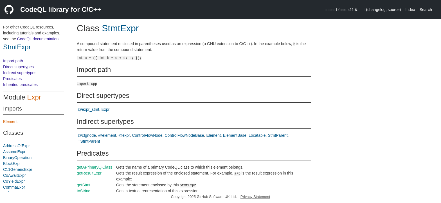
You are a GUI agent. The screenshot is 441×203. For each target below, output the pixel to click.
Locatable (257, 135)
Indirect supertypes (19, 72)
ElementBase (234, 135)
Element (10, 121)
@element (107, 135)
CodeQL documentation (37, 39)
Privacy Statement (255, 197)
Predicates (12, 78)
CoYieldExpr (14, 181)
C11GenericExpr (17, 169)
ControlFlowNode (147, 135)
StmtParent (278, 135)
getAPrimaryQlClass (94, 167)
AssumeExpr (14, 151)
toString (83, 191)
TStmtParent (89, 141)
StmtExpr (17, 47)
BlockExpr (12, 163)
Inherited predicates (20, 84)
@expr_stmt (88, 109)
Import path (13, 61)
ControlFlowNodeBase (184, 135)
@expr (124, 135)
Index (410, 9)
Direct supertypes (18, 67)
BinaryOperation (17, 157)
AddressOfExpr (16, 146)
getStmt (83, 185)
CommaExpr (14, 187)
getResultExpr (89, 173)
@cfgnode (87, 135)
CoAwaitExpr (14, 175)
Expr (34, 97)
